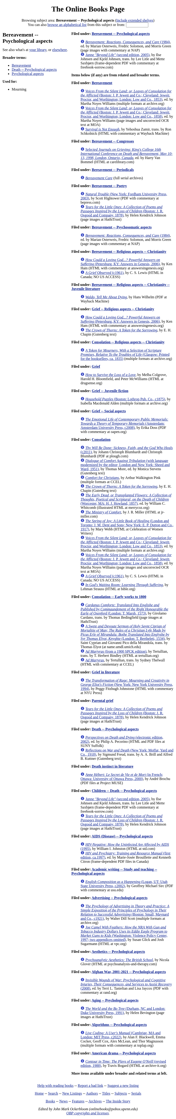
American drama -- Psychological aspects (123, 1053)
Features (78, 1101)
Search (53, 1093)
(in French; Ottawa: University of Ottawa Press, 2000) (121, 777)
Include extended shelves (134, 20)
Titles (106, 1093)
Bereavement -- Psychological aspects (121, 34)
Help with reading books (55, 1086)
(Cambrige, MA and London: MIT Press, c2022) (120, 1035)
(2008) (126, 984)
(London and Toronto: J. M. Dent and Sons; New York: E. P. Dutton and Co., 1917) (126, 525)
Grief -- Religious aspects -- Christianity (123, 309)
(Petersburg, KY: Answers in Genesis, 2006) (120, 262)
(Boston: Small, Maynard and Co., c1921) (124, 912)
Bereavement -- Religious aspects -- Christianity (129, 251)
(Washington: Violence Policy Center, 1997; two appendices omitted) (123, 933)
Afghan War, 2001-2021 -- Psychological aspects (128, 972)
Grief (96, 366)
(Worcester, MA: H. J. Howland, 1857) (125, 499)
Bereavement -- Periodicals (113, 170)
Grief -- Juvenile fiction (110, 391)
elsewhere (59, 50)
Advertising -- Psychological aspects (119, 898)
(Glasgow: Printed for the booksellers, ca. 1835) (124, 354)
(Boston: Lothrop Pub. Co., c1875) (125, 399)
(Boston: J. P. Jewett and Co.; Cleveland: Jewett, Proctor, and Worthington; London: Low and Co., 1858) (125, 112)
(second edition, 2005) (117, 55)
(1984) (127, 42)
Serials (136, 1093)
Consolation (101, 439)
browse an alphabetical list (66, 25)
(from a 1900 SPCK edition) (115, 651)
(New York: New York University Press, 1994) (126, 684)
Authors (92, 1093)
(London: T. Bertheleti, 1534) (124, 632)
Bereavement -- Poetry (109, 186)
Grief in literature (106, 672)
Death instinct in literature (112, 766)
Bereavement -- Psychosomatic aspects (121, 227)
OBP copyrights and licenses (87, 1113)
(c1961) (104, 273)
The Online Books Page (87, 9)
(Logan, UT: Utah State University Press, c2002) (123, 884)
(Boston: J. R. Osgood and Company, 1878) (121, 211)
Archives (95, 1101)
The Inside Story (118, 1101)
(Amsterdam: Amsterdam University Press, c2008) (124, 423)
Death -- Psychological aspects (34, 69)
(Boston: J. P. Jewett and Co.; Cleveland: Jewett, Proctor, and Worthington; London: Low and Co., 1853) (125, 95)
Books (50, 1101)
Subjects (121, 1093)
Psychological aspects (28, 74)
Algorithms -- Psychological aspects (119, 1025)
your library (38, 50)
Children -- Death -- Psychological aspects (124, 791)
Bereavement (21, 65)
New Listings (72, 1093)
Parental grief (102, 701)
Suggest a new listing (123, 1086)
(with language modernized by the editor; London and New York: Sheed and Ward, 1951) (125, 465)
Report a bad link (90, 1086)
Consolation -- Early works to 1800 (119, 597)
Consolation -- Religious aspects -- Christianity (128, 342)
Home (39, 1093)
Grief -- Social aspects (109, 411)
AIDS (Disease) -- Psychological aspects (122, 836)
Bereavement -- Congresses (113, 141)
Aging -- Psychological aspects (114, 1000)
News (63, 1101)
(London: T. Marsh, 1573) (124, 609)
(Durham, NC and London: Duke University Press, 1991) (122, 1011)
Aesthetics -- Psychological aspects (118, 952)
